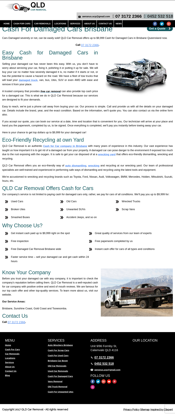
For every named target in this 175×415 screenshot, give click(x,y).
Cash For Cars (20, 17)
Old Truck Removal (57, 386)
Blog (7, 375)
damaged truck (28, 80)
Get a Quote (157, 28)
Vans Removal (55, 381)
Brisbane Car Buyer (58, 360)
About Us (84, 17)
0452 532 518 (159, 4)
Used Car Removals (58, 371)
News (111, 17)
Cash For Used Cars (58, 355)
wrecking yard (107, 154)
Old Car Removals (57, 366)
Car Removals (40, 17)
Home (6, 17)
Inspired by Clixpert (160, 409)
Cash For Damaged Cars (60, 376)
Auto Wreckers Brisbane (60, 345)
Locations (57, 17)
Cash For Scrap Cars (58, 350)
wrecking (93, 165)
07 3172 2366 (128, 4)
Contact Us (98, 17)
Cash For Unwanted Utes (60, 392)
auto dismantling (75, 165)
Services (71, 17)
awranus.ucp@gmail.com (95, 5)
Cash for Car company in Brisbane (65, 146)
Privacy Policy (128, 409)
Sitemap (143, 409)
